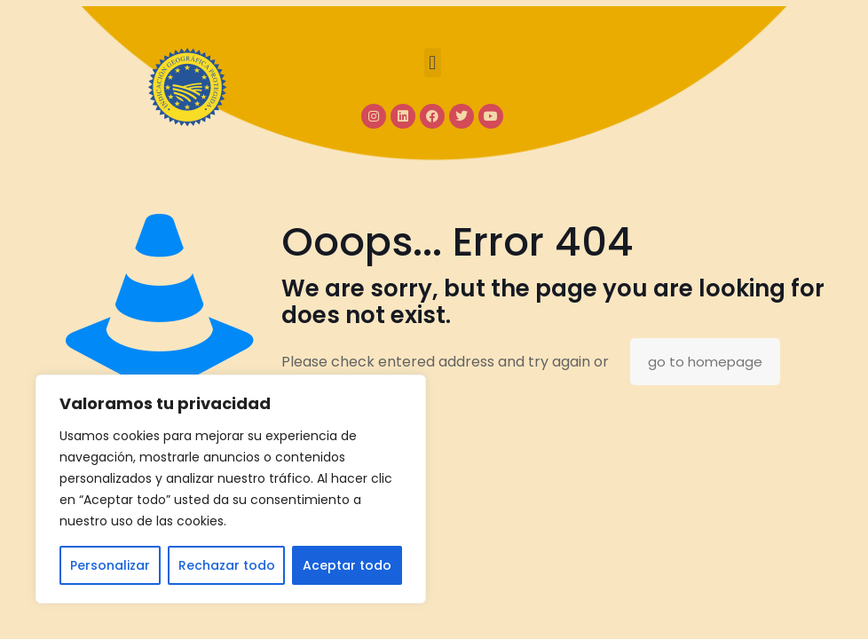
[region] (231, 489)
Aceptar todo (347, 565)
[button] (432, 62)
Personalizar (110, 565)
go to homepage (705, 361)
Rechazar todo (226, 565)
